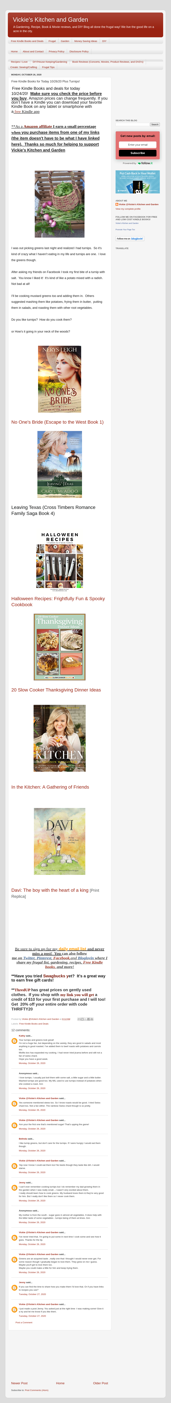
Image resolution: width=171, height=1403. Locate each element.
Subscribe (138, 153)
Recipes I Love (19, 61)
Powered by (137, 163)
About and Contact (33, 51)
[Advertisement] (60, 1356)
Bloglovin (86, 958)
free (18, 111)
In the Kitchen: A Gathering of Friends (50, 787)
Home (14, 51)
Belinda (23, 1139)
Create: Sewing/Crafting (23, 67)
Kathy (22, 1036)
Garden (65, 41)
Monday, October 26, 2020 (32, 1063)
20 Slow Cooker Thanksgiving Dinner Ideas (56, 689)
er (33, 958)
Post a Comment (24, 1322)
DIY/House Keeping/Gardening (50, 61)
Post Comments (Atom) (36, 1390)
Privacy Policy (56, 51)
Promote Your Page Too (125, 230)
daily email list (73, 949)
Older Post (100, 1383)
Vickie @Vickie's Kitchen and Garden (38, 1098)
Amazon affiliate (38, 126)
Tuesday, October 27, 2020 (32, 1294)
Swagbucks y (55, 976)
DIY (104, 41)
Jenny (22, 1182)
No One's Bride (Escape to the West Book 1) (57, 422)
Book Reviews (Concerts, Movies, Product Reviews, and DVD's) (107, 61)
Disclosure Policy (79, 51)
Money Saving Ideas (85, 41)
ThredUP (23, 990)
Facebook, (61, 958)
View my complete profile (128, 209)
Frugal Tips (48, 67)
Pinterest (44, 958)
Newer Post (19, 1383)
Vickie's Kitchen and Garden (50, 19)
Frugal (52, 41)
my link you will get (77, 995)
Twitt (27, 958)
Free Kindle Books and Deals (27, 41)
